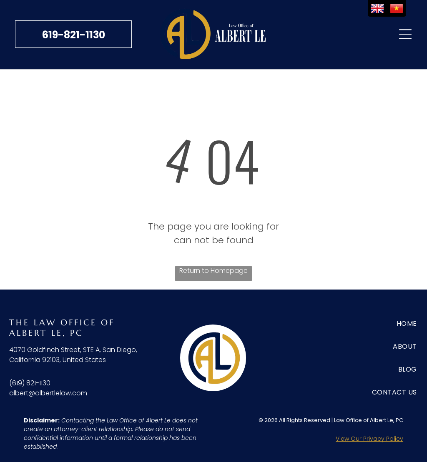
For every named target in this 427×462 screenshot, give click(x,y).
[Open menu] (405, 34)
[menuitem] (385, 323)
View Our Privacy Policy (369, 439)
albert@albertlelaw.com (48, 393)
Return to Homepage (213, 270)
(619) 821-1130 (29, 383)
